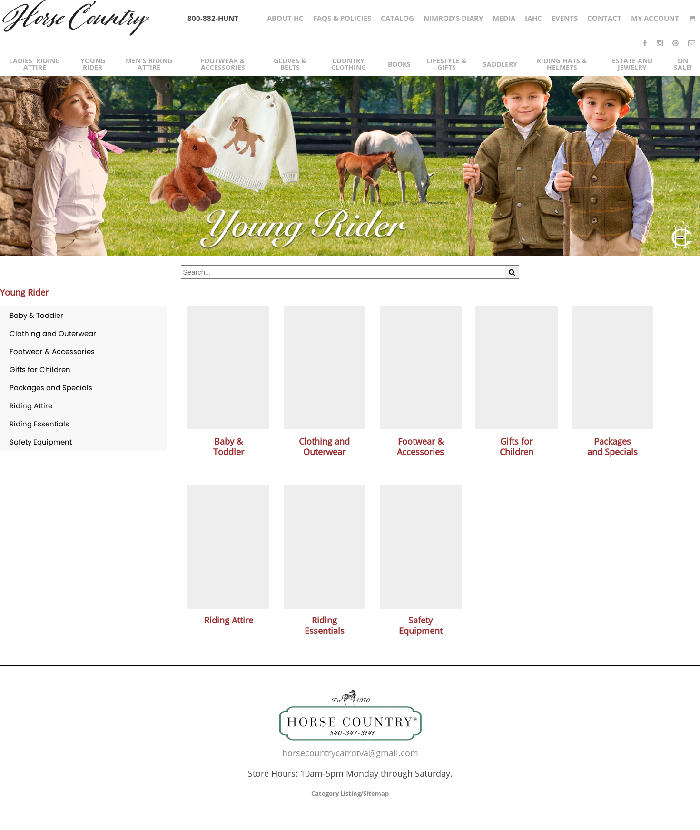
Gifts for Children (40, 370)
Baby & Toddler (36, 315)
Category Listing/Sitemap (350, 793)
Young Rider (24, 292)
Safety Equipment (41, 442)
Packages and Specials (51, 388)
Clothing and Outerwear (53, 333)
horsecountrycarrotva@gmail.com (350, 753)
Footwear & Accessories (52, 351)
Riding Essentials (39, 424)
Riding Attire (31, 406)
